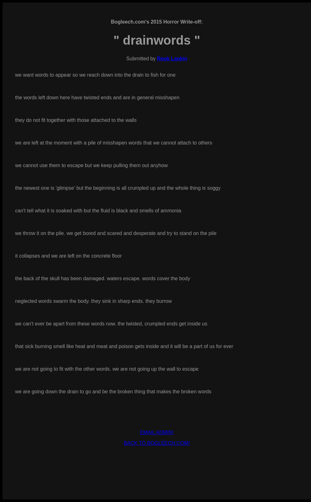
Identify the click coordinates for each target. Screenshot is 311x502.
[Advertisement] (157, 460)
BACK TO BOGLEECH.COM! (156, 443)
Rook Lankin (172, 58)
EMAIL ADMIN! (157, 432)
